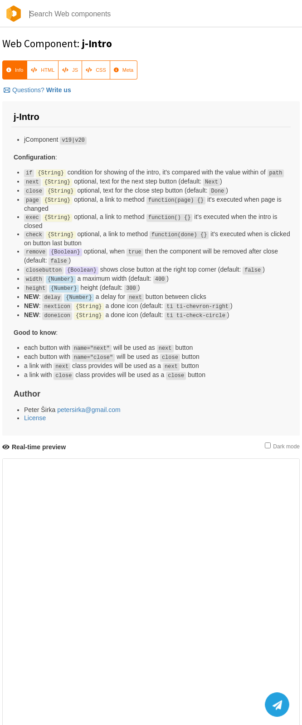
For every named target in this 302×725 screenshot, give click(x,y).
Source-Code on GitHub (35, 647)
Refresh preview (25, 630)
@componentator (151, 696)
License (35, 418)
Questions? (37, 90)
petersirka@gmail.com (88, 409)
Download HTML (26, 639)
